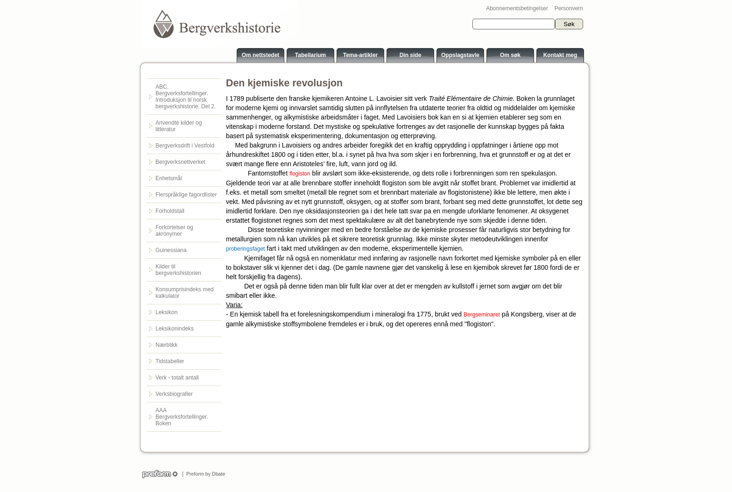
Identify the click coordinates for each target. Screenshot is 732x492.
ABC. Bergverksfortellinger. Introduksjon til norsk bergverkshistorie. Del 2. (185, 97)
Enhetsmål (168, 178)
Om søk (510, 55)
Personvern (569, 8)
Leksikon (166, 312)
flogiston (299, 173)
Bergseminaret (482, 314)
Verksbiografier (174, 394)
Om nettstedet (261, 55)
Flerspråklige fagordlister (186, 194)
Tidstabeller (169, 361)
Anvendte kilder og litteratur (178, 126)
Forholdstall (169, 211)
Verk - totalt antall (177, 377)
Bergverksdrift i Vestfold (184, 145)
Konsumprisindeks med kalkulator (184, 292)
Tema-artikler (360, 55)
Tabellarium (310, 55)
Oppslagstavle (460, 55)
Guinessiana (171, 250)
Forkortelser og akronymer (174, 230)
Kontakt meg (560, 55)
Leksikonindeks (174, 328)
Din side (411, 55)
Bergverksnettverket (180, 162)
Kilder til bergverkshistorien (178, 269)
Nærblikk (166, 345)
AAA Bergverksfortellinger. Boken (181, 417)
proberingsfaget (245, 249)
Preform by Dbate (204, 474)
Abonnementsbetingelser (517, 8)
